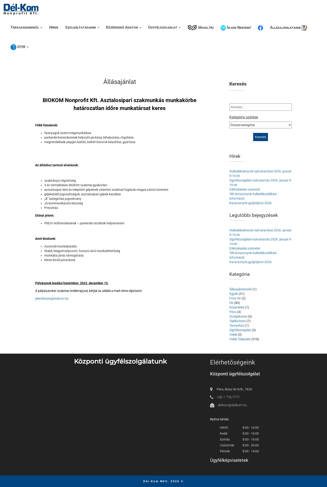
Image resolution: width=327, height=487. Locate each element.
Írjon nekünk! (235, 28)
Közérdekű (236, 307)
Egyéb (233, 294)
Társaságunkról (26, 27)
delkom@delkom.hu (232, 405)
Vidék (233, 334)
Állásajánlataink (288, 28)
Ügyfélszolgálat (164, 27)
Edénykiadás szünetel (244, 189)
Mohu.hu (200, 28)
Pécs (232, 312)
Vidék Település (240, 339)
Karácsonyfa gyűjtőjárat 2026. (250, 203)
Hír (231, 303)
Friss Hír (235, 298)
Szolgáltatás (238, 316)
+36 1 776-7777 (228, 397)
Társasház (236, 325)
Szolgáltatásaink (82, 27)
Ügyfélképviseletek (229, 460)
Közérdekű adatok (123, 27)
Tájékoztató (237, 321)
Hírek (53, 27)
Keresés (238, 84)
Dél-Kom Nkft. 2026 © (163, 481)
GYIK (19, 47)
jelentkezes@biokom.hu (52, 298)
